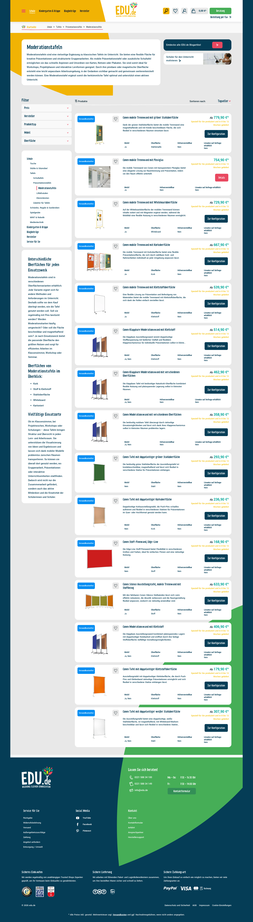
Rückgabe (27, 817)
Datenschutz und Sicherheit (177, 905)
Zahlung (26, 837)
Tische (33, 163)
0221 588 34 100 (140, 777)
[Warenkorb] (199, 11)
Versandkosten (120, 914)
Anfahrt (131, 827)
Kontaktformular (181, 791)
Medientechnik (37, 222)
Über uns (132, 817)
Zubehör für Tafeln (41, 202)
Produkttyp (46, 124)
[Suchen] (166, 11)
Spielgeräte (35, 212)
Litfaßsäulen (42, 193)
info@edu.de (138, 790)
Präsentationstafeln (42, 182)
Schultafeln (38, 178)
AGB (194, 905)
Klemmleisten (42, 198)
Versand (27, 827)
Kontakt (132, 811)
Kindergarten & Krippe (37, 227)
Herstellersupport (136, 837)
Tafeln (32, 173)
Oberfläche (46, 141)
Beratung (220, 10)
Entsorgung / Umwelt (33, 847)
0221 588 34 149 (140, 784)
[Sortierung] (218, 101)
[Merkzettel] (175, 11)
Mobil (46, 132)
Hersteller (46, 116)
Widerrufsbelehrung (32, 822)
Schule (30, 158)
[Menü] (23, 11)
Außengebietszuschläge (34, 832)
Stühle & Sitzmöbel (38, 168)
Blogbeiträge (33, 232)
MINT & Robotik (37, 217)
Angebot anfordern (31, 842)
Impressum (204, 905)
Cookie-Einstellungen (221, 905)
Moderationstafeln (47, 188)
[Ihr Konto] (184, 11)
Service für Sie (33, 241)
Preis (46, 108)
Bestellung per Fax (221, 17)
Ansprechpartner (135, 832)
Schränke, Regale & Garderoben (44, 207)
